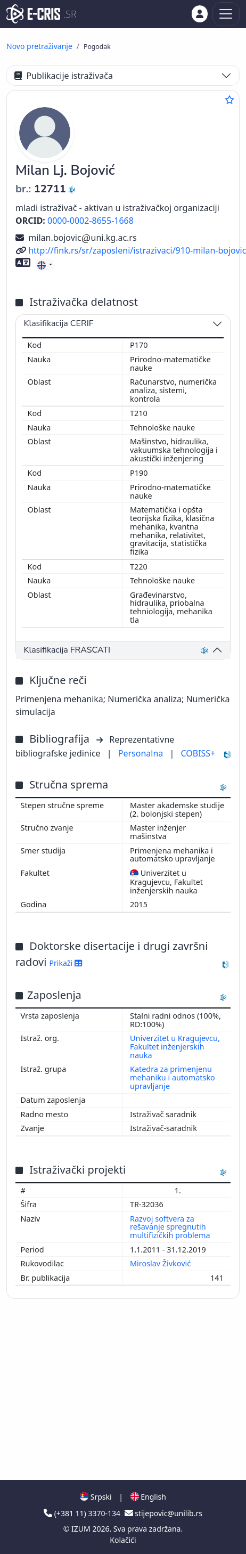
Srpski (96, 1497)
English (148, 1497)
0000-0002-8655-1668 (90, 220)
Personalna (142, 753)
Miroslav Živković (161, 1263)
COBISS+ (198, 753)
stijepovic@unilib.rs (163, 1513)
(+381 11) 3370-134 (83, 1513)
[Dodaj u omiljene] (229, 99)
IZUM (81, 1529)
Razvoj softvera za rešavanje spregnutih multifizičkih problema (171, 1227)
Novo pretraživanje (39, 46)
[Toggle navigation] (226, 14)
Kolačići (123, 1540)
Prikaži (66, 963)
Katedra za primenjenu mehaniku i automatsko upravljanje (172, 1077)
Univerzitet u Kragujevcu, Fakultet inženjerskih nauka (175, 1046)
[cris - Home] (33, 13)
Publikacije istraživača (63, 76)
